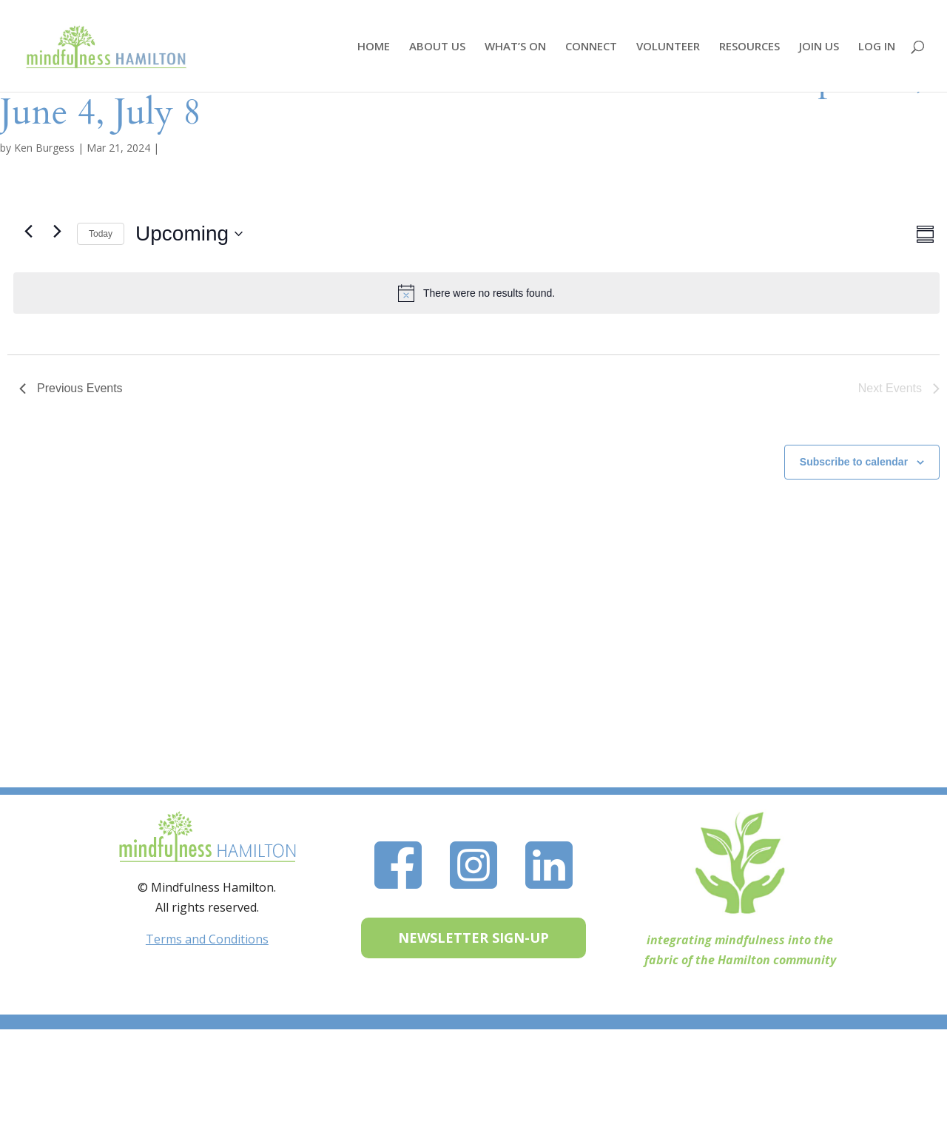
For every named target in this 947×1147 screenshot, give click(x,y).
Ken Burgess (44, 148)
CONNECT (591, 47)
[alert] (476, 293)
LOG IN (876, 47)
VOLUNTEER (668, 47)
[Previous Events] (28, 231)
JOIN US (819, 47)
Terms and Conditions (207, 939)
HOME (373, 47)
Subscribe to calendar (854, 462)
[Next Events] (57, 231)
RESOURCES (749, 47)
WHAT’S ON (515, 47)
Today (100, 234)
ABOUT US (437, 47)
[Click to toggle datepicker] (189, 234)
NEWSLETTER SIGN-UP (473, 937)
